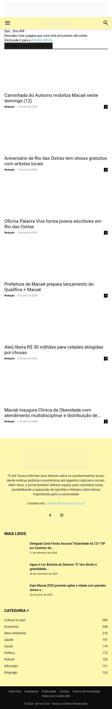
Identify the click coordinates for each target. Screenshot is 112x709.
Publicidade (49, 691)
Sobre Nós (15, 691)
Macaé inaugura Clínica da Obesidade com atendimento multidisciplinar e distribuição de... (52, 412)
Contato (64, 691)
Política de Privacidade (86, 691)
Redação (9, 106)
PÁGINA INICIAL (42, 40)
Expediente (31, 691)
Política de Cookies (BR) (56, 696)
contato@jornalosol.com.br (65, 503)
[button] (7, 23)
